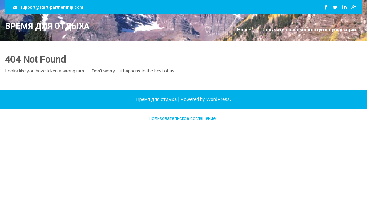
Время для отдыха (47, 26)
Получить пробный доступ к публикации (309, 29)
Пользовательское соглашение (182, 118)
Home (243, 29)
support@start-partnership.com (51, 7)
